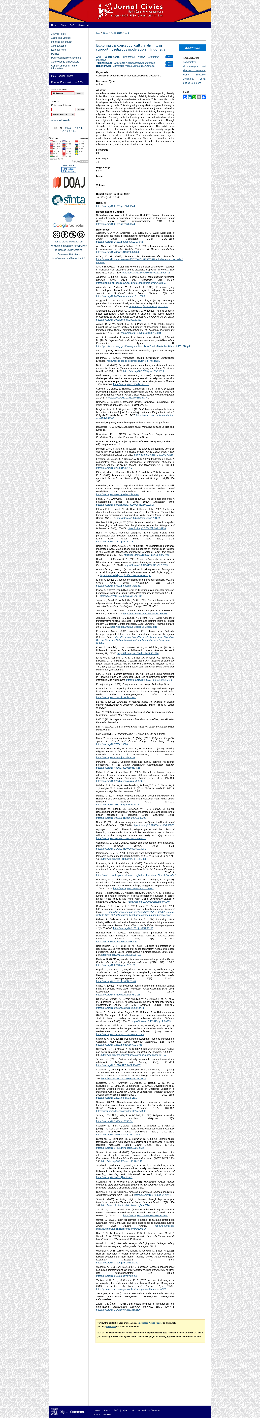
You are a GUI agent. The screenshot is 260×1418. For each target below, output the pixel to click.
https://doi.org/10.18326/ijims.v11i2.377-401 (146, 555)
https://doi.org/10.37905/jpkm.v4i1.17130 (117, 1262)
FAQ (116, 1410)
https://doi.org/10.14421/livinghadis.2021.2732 (120, 1148)
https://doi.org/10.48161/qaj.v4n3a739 (151, 1021)
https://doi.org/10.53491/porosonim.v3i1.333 (118, 585)
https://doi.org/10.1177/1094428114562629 (118, 1309)
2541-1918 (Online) (72, 129)
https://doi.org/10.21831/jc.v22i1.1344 (115, 206)
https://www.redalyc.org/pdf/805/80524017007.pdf (125, 575)
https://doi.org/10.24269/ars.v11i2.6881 (133, 888)
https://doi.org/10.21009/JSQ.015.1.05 (148, 306)
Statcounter (69, 165)
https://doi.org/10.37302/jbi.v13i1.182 (115, 541)
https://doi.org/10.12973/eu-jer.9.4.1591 (116, 1097)
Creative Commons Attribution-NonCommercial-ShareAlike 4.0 (68, 254)
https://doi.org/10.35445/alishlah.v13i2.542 (118, 1134)
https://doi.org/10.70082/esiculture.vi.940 (149, 901)
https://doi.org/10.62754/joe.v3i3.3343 (115, 757)
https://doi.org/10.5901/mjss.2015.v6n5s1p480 (120, 1034)
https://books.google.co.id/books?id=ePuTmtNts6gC (133, 361)
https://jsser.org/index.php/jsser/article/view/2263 (121, 1111)
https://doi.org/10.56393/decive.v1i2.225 (116, 1276)
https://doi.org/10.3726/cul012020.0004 (141, 333)
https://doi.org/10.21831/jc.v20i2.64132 (121, 955)
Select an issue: (59, 89)
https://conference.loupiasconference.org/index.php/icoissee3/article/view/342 (136, 875)
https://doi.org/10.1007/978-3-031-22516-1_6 (149, 680)
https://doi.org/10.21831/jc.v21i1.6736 (127, 397)
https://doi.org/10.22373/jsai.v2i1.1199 (115, 965)
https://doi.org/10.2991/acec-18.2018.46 (121, 1161)
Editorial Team (58, 49)
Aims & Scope (58, 45)
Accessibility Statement (149, 1410)
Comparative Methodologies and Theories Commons (194, 66)
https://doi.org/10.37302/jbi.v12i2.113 (153, 1195)
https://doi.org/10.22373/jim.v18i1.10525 (153, 825)
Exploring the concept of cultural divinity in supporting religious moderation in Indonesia (130, 47)
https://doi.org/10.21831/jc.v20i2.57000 (116, 697)
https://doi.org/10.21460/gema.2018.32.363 (123, 859)
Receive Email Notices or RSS (67, 82)
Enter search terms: (61, 105)
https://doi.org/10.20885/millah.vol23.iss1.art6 (133, 627)
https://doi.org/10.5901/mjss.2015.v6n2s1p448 (120, 1008)
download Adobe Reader (150, 1323)
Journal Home (58, 34)
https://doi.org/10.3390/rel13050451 (114, 1121)
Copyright (107, 1414)
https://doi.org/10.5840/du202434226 (147, 528)
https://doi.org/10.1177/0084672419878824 (123, 1078)
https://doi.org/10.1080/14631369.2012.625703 (146, 272)
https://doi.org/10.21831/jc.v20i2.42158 (153, 454)
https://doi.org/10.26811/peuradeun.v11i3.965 (119, 241)
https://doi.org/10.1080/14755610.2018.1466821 (121, 838)
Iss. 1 (127, 33)
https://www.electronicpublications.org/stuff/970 (125, 1205)
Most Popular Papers (62, 76)
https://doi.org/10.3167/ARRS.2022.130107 (118, 1065)
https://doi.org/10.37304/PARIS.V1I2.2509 (146, 565)
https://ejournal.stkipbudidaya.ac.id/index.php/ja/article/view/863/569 (131, 283)
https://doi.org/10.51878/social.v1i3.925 (116, 941)
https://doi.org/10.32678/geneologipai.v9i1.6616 (120, 781)
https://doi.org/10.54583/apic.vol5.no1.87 (121, 596)
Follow (169, 57)
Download (192, 47)
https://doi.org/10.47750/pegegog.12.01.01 (138, 518)
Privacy (97, 1414)
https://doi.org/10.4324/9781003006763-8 (117, 252)
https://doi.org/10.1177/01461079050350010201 (121, 848)
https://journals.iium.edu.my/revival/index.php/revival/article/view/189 (131, 1289)
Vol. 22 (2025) (116, 33)
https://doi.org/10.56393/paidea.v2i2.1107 (117, 494)
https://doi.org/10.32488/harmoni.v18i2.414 (145, 613)
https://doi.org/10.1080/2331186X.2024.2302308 (121, 818)
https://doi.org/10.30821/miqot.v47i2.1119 (117, 804)
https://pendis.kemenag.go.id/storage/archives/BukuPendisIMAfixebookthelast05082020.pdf (143, 346)
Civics (105, 33)
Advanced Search (60, 120)
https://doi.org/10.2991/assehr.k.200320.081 (118, 319)
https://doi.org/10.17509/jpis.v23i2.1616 (143, 371)
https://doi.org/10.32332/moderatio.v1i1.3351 (119, 1044)
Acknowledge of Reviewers (65, 61)
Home (98, 33)
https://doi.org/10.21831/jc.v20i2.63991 (116, 981)
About (107, 1410)
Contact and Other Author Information (64, 67)
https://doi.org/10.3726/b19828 (112, 744)
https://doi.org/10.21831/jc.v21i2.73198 (133, 928)
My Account (128, 1410)
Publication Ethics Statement (66, 57)
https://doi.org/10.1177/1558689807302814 (145, 1215)
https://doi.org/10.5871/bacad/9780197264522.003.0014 (125, 504)
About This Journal (60, 37)
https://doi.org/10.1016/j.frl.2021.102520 (138, 653)
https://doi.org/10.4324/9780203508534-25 (118, 767)
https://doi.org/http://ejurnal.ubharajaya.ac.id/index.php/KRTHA (133, 1055)
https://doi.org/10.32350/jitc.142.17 (131, 384)
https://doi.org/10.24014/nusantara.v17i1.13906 (120, 296)
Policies (55, 53)
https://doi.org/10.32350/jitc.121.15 (114, 468)
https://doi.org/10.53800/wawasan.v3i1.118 (118, 994)
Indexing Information (61, 41)
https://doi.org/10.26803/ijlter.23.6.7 (114, 1177)
